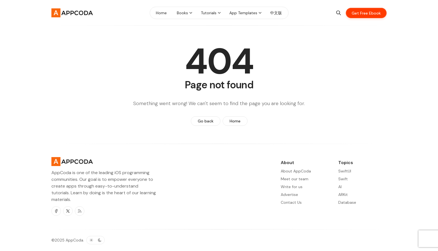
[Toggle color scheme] (95, 240)
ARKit (343, 194)
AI (340, 186)
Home (235, 121)
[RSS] (79, 211)
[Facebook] (56, 211)
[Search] (339, 13)
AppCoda (74, 240)
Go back (205, 121)
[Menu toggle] (191, 12)
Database (347, 202)
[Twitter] (68, 211)
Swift (343, 178)
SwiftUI (344, 171)
